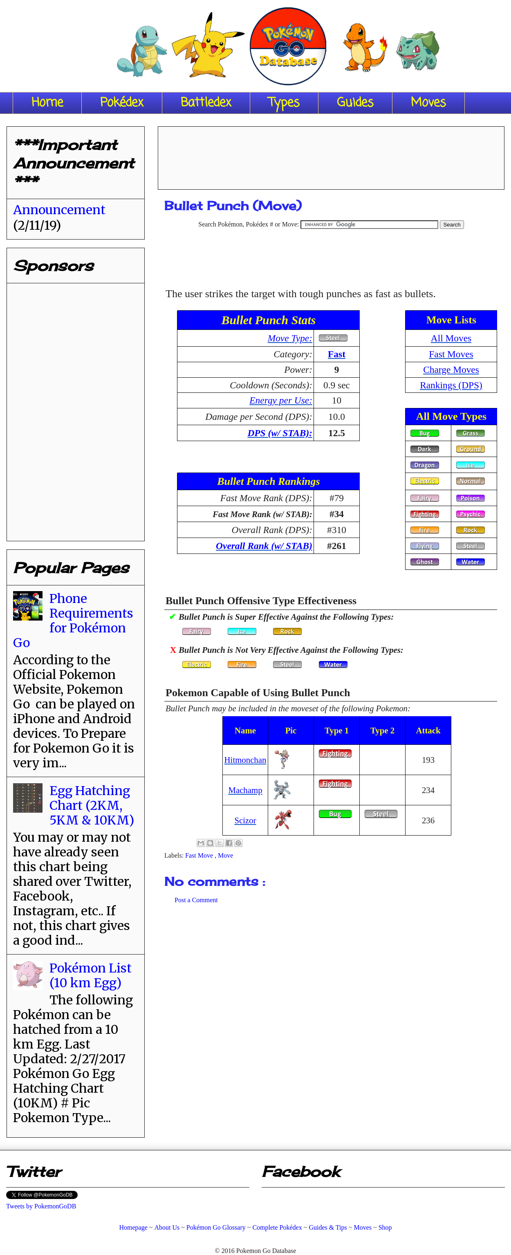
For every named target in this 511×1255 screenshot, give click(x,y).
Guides (355, 103)
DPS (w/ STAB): (279, 433)
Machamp (245, 790)
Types (284, 103)
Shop (385, 1227)
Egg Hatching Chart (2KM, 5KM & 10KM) (91, 805)
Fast (336, 354)
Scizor (245, 820)
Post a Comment (196, 899)
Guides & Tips (328, 1227)
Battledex (206, 103)
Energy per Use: (280, 400)
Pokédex (121, 103)
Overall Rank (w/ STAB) (264, 545)
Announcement (59, 209)
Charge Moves (451, 369)
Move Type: (290, 338)
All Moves (451, 338)
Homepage (133, 1227)
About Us (166, 1227)
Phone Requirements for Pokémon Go (73, 620)
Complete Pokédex (277, 1227)
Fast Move (200, 855)
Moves (428, 103)
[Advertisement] (331, 155)
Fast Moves (451, 354)
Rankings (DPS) (451, 385)
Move (225, 855)
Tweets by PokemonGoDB (41, 1206)
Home (47, 103)
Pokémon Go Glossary (216, 1227)
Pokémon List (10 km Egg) (90, 975)
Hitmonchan (245, 759)
